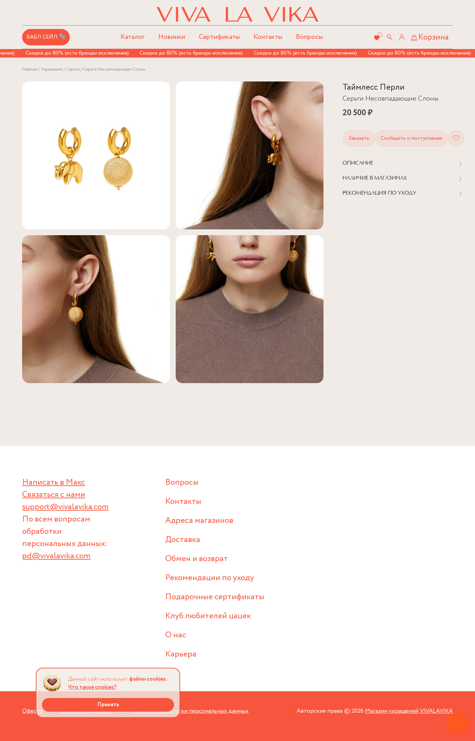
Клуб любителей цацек (208, 616)
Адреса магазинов (199, 521)
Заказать (358, 138)
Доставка (182, 540)
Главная (29, 69)
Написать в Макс (53, 482)
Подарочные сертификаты (214, 597)
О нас (175, 635)
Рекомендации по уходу (209, 578)
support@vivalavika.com (65, 507)
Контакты (267, 37)
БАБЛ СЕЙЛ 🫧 (46, 37)
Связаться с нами (53, 495)
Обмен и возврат (196, 559)
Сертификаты (219, 37)
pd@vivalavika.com (56, 556)
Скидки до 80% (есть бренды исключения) (78, 53)
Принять (108, 705)
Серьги (73, 69)
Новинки (171, 37)
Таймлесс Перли (374, 87)
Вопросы (309, 37)
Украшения (52, 69)
